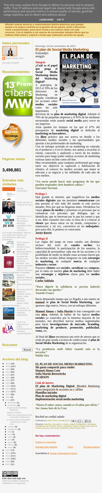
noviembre (13, 405)
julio (10, 432)
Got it (60, 19)
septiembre (13, 429)
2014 (8, 397)
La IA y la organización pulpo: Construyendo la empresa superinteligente (24, 327)
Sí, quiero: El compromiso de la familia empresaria (24, 311)
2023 (8, 372)
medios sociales (79, 426)
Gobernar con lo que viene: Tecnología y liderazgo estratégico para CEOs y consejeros (24, 223)
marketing (67, 426)
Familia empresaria (22, 189)
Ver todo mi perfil (10, 63)
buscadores (57, 424)
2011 (8, 453)
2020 (8, 380)
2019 (8, 383)
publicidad (64, 428)
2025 (8, 366)
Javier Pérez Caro (14, 58)
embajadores (81, 424)
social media (74, 428)
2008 (8, 461)
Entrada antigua (91, 447)
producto (45, 428)
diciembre (12, 403)
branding (47, 424)
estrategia (92, 424)
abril (10, 440)
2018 (8, 386)
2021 (8, 377)
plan (88, 426)
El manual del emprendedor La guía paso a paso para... (18, 422)
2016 (8, 391)
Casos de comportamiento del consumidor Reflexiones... (19, 416)
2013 (8, 400)
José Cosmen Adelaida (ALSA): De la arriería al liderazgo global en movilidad (24, 248)
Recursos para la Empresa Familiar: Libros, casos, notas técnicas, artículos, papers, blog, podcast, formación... (17, 297)
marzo (11, 442)
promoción (55, 428)
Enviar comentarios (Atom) (63, 453)
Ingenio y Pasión (14, 412)
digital (72, 424)
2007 (8, 464)
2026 (8, 363)
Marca (59, 426)
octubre (11, 427)
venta (83, 428)
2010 (8, 456)
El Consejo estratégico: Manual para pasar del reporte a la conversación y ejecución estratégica (16, 236)
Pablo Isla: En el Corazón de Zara (24, 203)
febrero (11, 445)
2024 (8, 369)
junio (10, 434)
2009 (8, 458)
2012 (8, 450)
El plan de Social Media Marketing (17, 409)
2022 (8, 375)
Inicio (70, 447)
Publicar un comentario (45, 442)
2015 (8, 394)
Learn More (46, 19)
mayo (10, 437)
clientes (66, 424)
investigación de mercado (45, 426)
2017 (8, 388)
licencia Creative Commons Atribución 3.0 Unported (15, 482)
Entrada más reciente (46, 447)
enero (10, 447)
